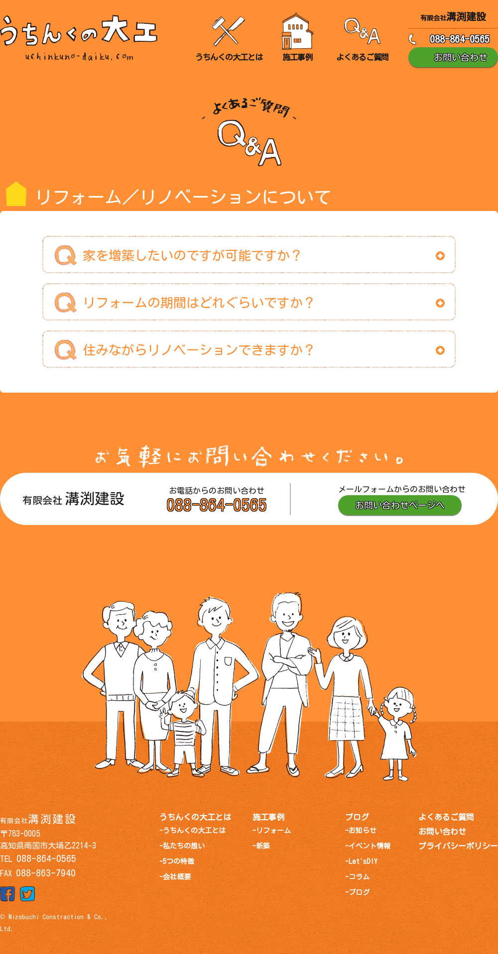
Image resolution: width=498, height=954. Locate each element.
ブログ (357, 817)
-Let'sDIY (361, 861)
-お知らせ (360, 830)
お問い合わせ (442, 832)
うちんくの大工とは (195, 817)
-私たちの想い (182, 846)
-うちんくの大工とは (192, 830)
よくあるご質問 (446, 817)
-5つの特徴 (176, 861)
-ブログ (357, 892)
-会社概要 (175, 876)
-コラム (357, 876)
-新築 (261, 846)
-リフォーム (271, 830)
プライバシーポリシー (458, 846)
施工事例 (268, 817)
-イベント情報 (367, 846)
